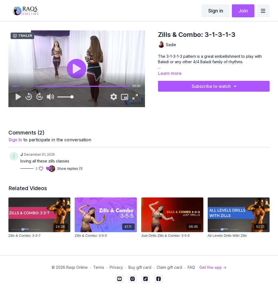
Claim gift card (169, 267)
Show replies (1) (70, 169)
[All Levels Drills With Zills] (239, 235)
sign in (15, 139)
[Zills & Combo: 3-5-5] (106, 235)
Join (243, 11)
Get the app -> (212, 267)
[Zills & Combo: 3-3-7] (39, 235)
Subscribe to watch (215, 86)
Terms (98, 267)
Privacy (116, 267)
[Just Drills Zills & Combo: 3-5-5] (172, 235)
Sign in (215, 11)
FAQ (191, 267)
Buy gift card (139, 267)
